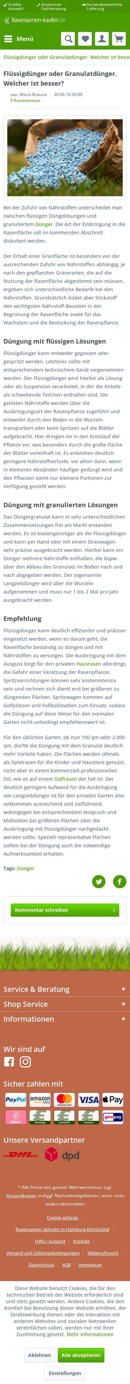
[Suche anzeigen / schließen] (68, 39)
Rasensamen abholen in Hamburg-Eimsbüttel (62, 1229)
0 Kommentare (25, 100)
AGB (66, 1265)
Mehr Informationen (90, 1334)
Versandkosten (21, 1196)
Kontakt (81, 1241)
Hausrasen (88, 663)
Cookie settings (62, 1217)
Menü (18, 38)
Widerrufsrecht (103, 1253)
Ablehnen (39, 1355)
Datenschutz (41, 1265)
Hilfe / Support (50, 1241)
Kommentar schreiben (65, 909)
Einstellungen (65, 1373)
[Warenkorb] (119, 39)
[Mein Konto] (102, 39)
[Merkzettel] (85, 39)
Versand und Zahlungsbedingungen (43, 1253)
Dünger (44, 224)
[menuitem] (18, 39)
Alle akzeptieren (81, 1355)
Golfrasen (65, 779)
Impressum (90, 1265)
